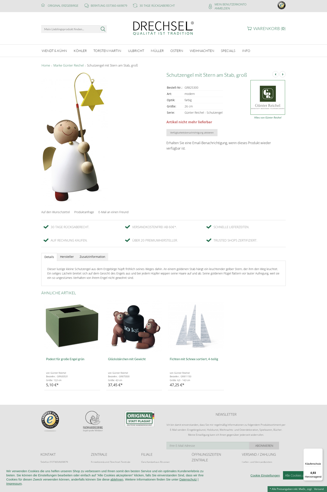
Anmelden (222, 8)
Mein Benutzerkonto (231, 4)
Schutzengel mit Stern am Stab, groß (112, 65)
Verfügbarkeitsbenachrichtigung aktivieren (192, 132)
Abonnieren (271, 446)
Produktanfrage (84, 212)
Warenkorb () (269, 28)
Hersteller (67, 257)
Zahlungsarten (250, 470)
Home (46, 65)
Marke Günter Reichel (68, 65)
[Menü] (320, 450)
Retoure (246, 466)
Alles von (267, 117)
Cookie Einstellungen (265, 490)
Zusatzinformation (92, 257)
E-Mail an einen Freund (113, 212)
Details (49, 257)
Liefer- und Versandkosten (257, 462)
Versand (319, 489)
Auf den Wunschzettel (55, 212)
